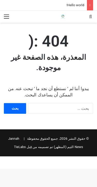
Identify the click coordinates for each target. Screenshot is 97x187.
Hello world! (75, 5)
